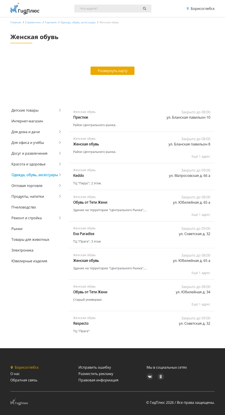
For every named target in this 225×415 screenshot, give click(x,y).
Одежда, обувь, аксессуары (34, 174)
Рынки (16, 228)
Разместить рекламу (95, 373)
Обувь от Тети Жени (90, 202)
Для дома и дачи (25, 131)
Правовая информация (98, 380)
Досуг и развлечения (29, 153)
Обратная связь (23, 380)
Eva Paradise (83, 233)
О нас (15, 373)
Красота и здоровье (28, 164)
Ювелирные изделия (29, 261)
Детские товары (24, 110)
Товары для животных (30, 239)
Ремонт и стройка (26, 218)
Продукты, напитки (27, 196)
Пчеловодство (23, 207)
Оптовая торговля (26, 185)
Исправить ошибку (94, 367)
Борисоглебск (200, 8)
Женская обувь (86, 144)
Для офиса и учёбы (27, 142)
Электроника (22, 250)
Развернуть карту (112, 70)
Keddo (78, 175)
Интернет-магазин (27, 121)
